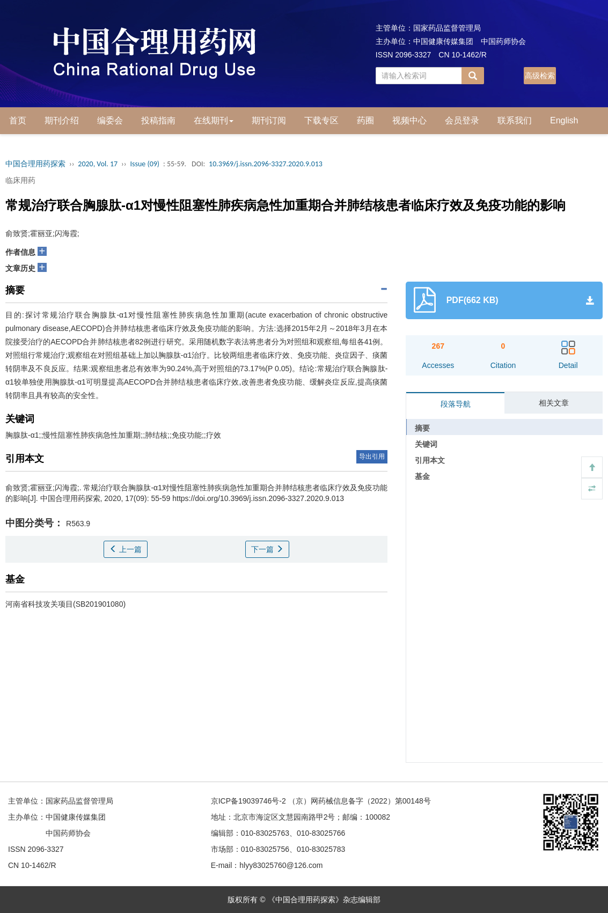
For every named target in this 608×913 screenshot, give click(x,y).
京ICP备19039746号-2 (248, 801)
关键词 (426, 444)
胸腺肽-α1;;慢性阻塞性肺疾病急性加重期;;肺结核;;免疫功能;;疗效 (113, 435)
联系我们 (514, 120)
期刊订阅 (269, 120)
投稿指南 (158, 120)
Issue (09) (144, 163)
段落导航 (456, 404)
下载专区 (321, 120)
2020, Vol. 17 (98, 163)
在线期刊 (213, 120)
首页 (17, 120)
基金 (422, 476)
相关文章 (554, 403)
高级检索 (540, 75)
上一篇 (125, 549)
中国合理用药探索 (35, 163)
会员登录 (462, 120)
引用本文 (430, 460)
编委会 (110, 120)
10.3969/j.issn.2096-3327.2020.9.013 (266, 163)
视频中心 (409, 120)
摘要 (422, 428)
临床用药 (20, 180)
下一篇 (267, 549)
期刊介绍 (62, 120)
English (564, 120)
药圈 (365, 120)
